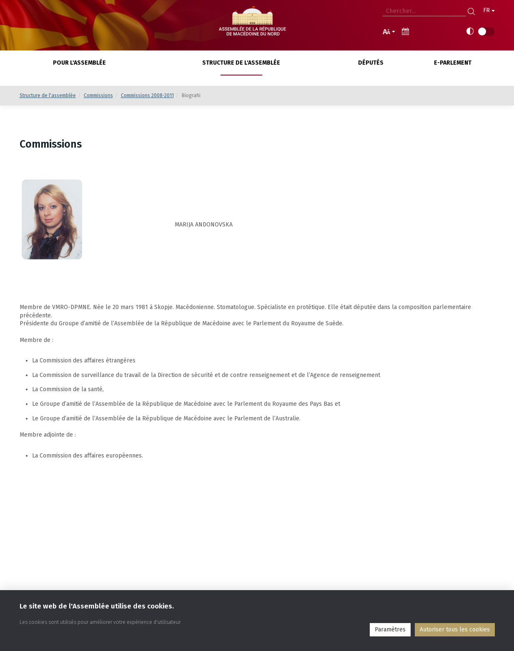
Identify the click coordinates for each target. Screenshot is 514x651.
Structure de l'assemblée (48, 95)
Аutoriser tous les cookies (455, 629)
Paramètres (390, 629)
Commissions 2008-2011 (147, 95)
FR (489, 10)
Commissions (98, 95)
